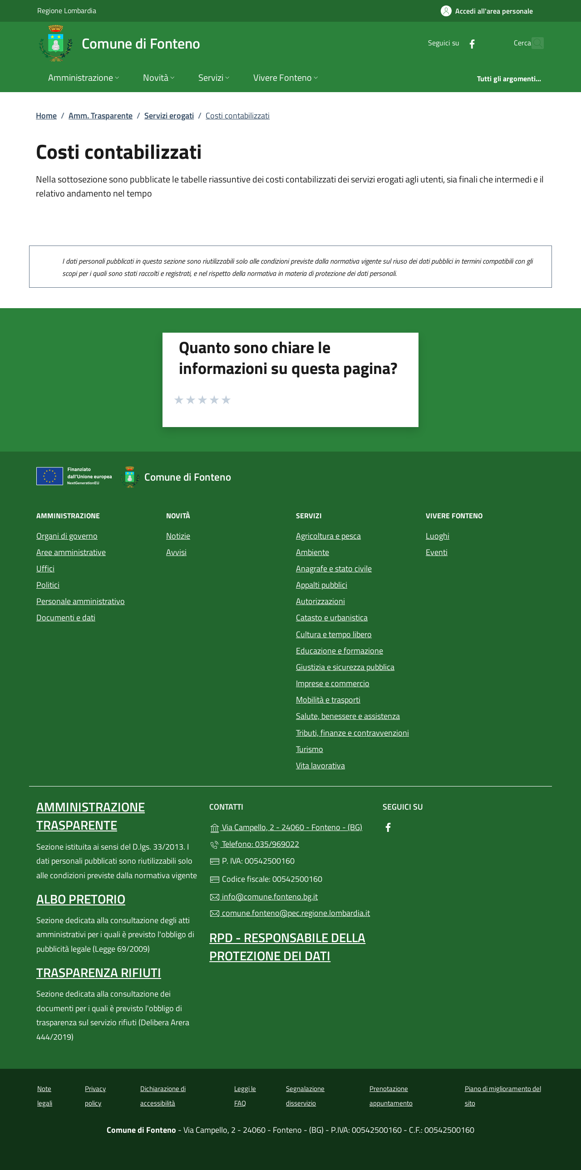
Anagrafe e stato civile (334, 568)
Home (46, 115)
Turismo (309, 749)
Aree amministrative (71, 552)
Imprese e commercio (332, 683)
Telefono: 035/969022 (254, 844)
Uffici (45, 568)
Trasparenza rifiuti (98, 972)
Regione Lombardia (66, 10)
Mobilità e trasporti (328, 699)
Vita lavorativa (320, 765)
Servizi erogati (169, 115)
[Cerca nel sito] (533, 43)
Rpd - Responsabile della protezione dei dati (287, 946)
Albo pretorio (80, 899)
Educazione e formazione (339, 650)
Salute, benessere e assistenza (348, 716)
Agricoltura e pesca (328, 536)
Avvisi (176, 552)
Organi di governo (67, 536)
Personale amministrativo (80, 601)
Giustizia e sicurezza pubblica (345, 667)
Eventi (437, 552)
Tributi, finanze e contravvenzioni (352, 733)
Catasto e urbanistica (332, 617)
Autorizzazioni (320, 601)
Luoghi (437, 536)
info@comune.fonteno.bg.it (263, 896)
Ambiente (312, 552)
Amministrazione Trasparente (90, 816)
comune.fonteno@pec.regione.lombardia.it (289, 913)
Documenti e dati (65, 617)
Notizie (178, 536)
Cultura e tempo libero (334, 634)
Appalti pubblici (321, 585)
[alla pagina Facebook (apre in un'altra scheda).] (452, 43)
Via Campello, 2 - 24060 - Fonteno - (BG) (290, 826)
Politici (47, 585)
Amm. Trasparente (101, 115)
